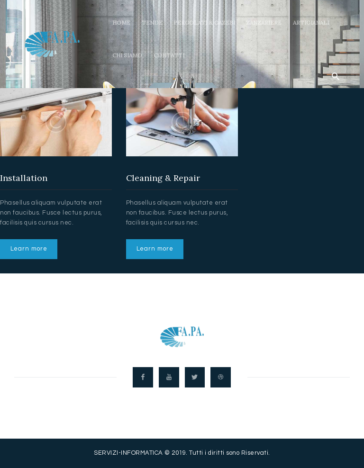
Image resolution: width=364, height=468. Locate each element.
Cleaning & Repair (163, 178)
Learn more (28, 248)
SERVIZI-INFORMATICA (128, 453)
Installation (23, 178)
